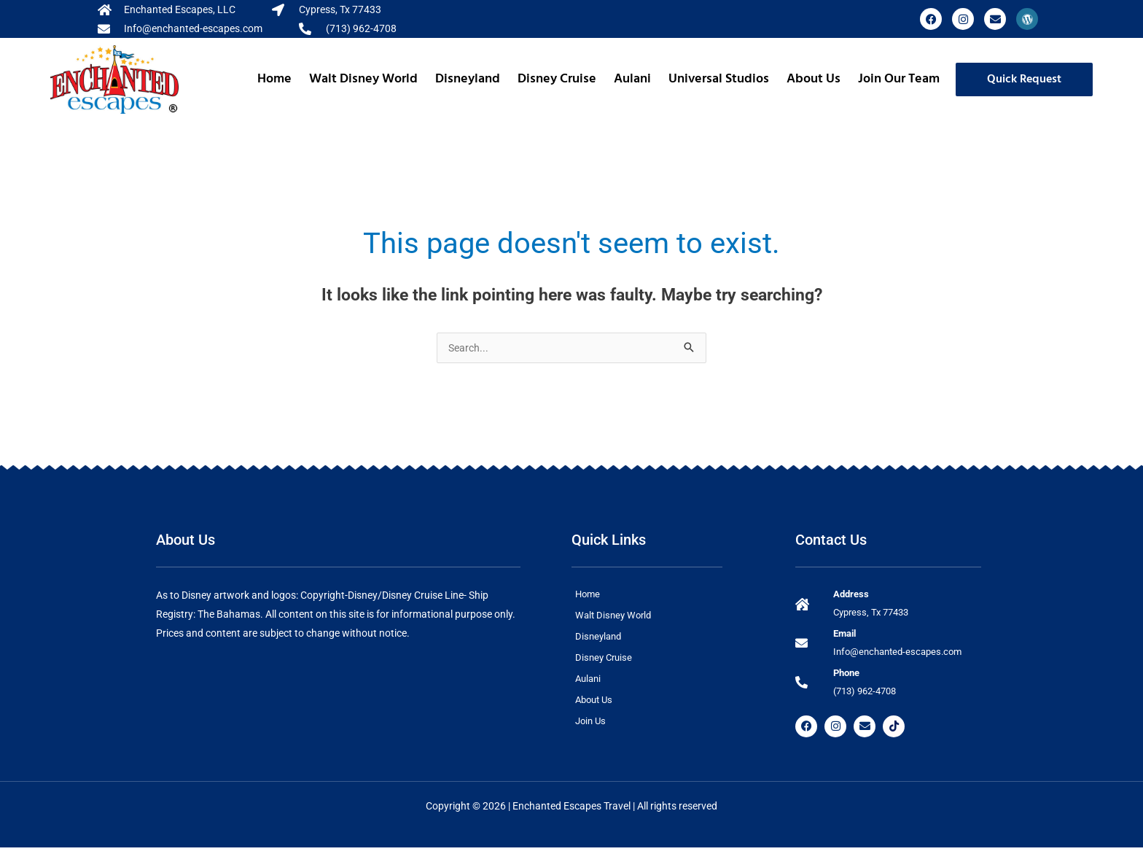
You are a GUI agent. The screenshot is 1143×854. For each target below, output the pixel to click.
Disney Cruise (557, 79)
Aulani (632, 79)
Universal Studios (718, 79)
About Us (813, 79)
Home (274, 79)
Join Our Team (899, 79)
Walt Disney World (363, 79)
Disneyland (467, 79)
